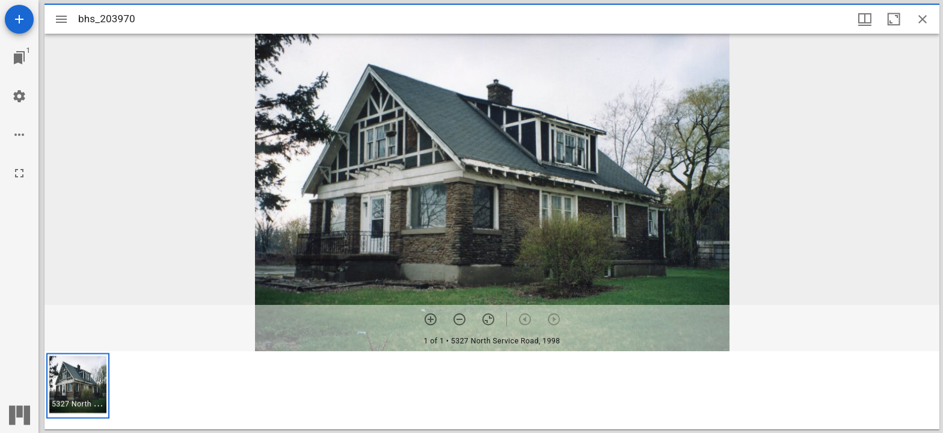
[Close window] (922, 19)
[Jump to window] (19, 57)
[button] (77, 386)
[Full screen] (19, 173)
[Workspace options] (19, 134)
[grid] (492, 390)
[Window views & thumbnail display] (864, 19)
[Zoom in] (430, 319)
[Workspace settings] (19, 96)
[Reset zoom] (488, 319)
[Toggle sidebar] (61, 19)
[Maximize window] (893, 19)
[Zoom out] (459, 319)
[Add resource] (19, 19)
